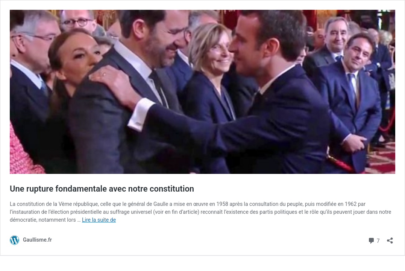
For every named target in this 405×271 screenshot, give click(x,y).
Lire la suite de (99, 220)
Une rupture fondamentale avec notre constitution (102, 188)
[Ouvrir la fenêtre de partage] (390, 238)
